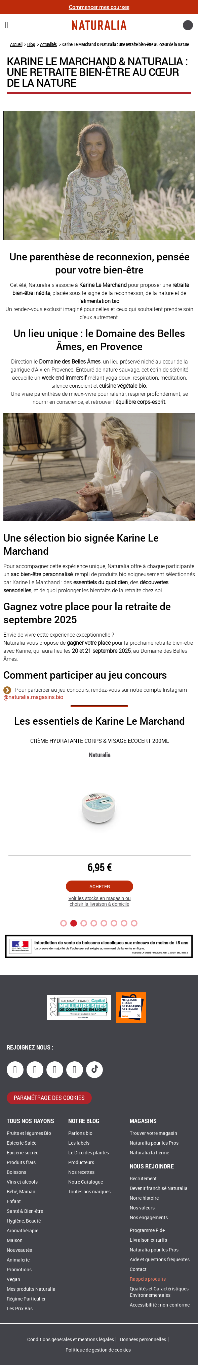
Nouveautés (19, 1250)
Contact (138, 1269)
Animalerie (18, 1260)
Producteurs (81, 1162)
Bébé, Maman (21, 1192)
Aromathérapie (22, 1231)
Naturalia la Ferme (149, 1153)
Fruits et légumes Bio (29, 1133)
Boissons (16, 1172)
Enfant (14, 1201)
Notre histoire (144, 1198)
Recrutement (143, 1179)
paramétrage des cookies (49, 1098)
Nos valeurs (142, 1208)
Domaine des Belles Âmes (70, 361)
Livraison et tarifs (148, 1240)
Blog (31, 44)
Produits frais (21, 1162)
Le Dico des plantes (88, 1153)
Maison (15, 1240)
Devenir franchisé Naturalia (159, 1188)
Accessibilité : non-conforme (160, 1305)
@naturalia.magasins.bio (33, 697)
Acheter (99, 886)
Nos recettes (81, 1172)
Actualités (48, 44)
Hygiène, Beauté (24, 1221)
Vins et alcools (22, 1182)
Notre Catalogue (85, 1182)
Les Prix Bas (20, 1309)
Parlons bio (80, 1133)
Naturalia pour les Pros (154, 1143)
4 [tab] (93, 923)
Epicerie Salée (21, 1143)
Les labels (78, 1143)
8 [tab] (134, 923)
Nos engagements (149, 1218)
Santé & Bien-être (25, 1211)
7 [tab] (124, 923)
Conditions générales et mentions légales (70, 1339)
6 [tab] (114, 923)
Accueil (16, 44)
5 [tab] (104, 923)
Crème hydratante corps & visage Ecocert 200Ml (99, 741)
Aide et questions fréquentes (160, 1260)
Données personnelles (143, 1339)
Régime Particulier (26, 1299)
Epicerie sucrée (22, 1153)
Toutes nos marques (89, 1192)
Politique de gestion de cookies (98, 1350)
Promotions (19, 1270)
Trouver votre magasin (153, 1133)
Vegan (13, 1279)
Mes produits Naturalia (31, 1289)
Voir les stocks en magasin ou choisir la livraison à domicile (99, 901)
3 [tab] (83, 923)
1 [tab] (63, 923)
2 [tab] (73, 923)
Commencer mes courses (99, 6)
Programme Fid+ (147, 1230)
